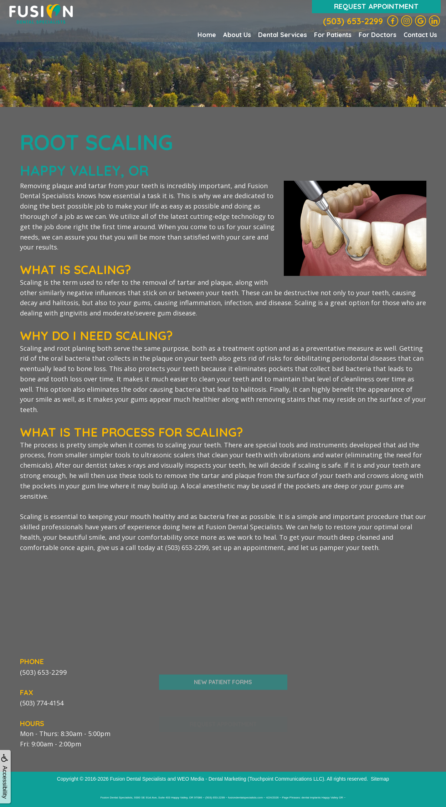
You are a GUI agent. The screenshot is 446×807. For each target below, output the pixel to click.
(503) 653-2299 (353, 21)
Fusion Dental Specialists (138, 778)
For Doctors (377, 35)
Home (207, 35)
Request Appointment (376, 6)
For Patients (333, 35)
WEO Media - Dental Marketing (211, 778)
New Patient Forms (223, 696)
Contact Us (420, 35)
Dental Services (282, 35)
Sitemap (380, 778)
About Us (237, 35)
